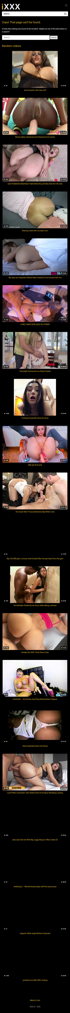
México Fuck (35, 1000)
